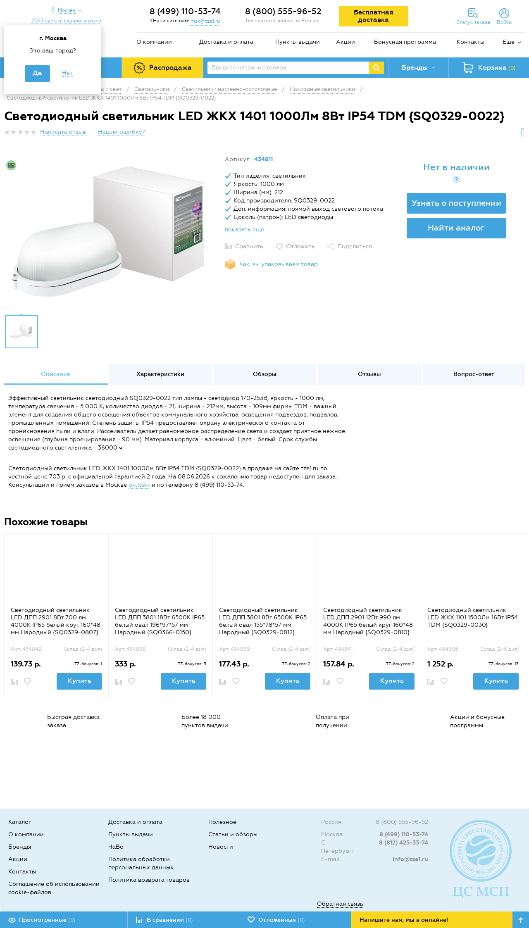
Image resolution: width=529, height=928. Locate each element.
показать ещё (244, 229)
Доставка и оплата (226, 41)
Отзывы (369, 374)
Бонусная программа (405, 41)
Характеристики (160, 374)
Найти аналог (456, 228)
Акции (345, 41)
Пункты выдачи (297, 41)
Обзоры (264, 374)
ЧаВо (116, 846)
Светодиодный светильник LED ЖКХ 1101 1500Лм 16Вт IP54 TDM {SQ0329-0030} (472, 617)
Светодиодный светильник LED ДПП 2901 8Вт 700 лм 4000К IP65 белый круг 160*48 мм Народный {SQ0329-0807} (55, 621)
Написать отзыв (63, 132)
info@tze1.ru (410, 859)
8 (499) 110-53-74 (185, 11)
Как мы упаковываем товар (278, 264)
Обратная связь (340, 903)
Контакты (470, 41)
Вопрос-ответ (473, 374)
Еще (509, 41)
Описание (55, 374)
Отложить (300, 246)
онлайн (139, 484)
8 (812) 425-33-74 (403, 842)
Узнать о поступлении (456, 203)
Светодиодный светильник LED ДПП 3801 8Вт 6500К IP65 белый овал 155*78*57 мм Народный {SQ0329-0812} (263, 621)
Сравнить (249, 246)
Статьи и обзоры (232, 834)
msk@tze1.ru (205, 21)
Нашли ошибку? (121, 132)
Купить (79, 681)
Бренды (19, 846)
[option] (111, 232)
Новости (220, 846)
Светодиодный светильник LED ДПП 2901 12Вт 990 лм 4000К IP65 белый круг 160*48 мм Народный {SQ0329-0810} (368, 621)
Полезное (222, 822)
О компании (154, 41)
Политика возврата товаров (149, 879)
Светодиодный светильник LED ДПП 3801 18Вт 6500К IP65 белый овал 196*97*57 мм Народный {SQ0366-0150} (160, 621)
